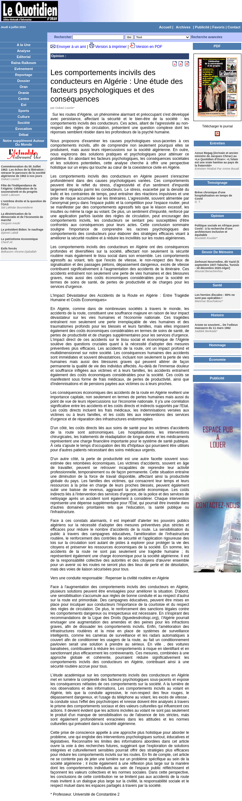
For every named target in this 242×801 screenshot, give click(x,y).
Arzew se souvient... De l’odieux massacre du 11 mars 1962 (216, 326)
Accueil (165, 27)
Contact (234, 27)
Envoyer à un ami (71, 46)
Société (23, 123)
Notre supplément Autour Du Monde (23, 142)
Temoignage (217, 182)
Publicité (202, 27)
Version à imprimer (111, 46)
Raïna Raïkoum (23, 63)
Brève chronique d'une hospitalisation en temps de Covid (213, 195)
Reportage (23, 75)
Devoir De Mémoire (217, 252)
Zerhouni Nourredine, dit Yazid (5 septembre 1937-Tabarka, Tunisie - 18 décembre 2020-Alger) (217, 265)
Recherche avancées (206, 37)
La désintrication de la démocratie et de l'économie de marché (22, 217)
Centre (23, 99)
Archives (183, 27)
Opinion (57, 56)
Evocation (23, 129)
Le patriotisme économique (19, 239)
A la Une (24, 45)
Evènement (23, 69)
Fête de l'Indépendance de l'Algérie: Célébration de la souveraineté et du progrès (19, 188)
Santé (217, 285)
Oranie (23, 93)
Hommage (217, 345)
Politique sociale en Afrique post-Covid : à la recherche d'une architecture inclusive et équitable (217, 230)
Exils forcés (9, 248)
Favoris (218, 27)
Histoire (217, 315)
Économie (217, 359)
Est (23, 105)
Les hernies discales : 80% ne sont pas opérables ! (215, 296)
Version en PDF (149, 46)
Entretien (217, 143)
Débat (24, 135)
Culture (24, 117)
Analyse (23, 51)
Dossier (23, 81)
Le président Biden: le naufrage (22, 229)
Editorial (24, 57)
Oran (24, 87)
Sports (23, 111)
